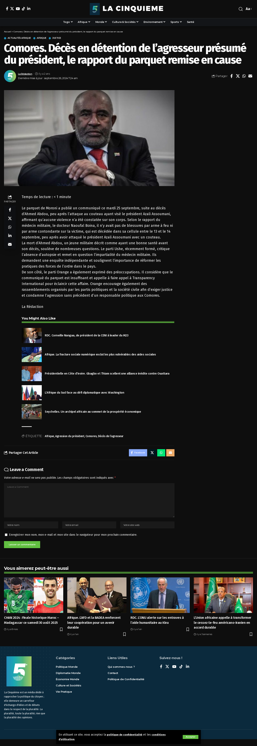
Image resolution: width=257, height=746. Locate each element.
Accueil (7, 31)
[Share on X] (238, 76)
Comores (91, 436)
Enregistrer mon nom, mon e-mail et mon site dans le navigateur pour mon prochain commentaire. (73, 540)
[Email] (250, 76)
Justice (66, 38)
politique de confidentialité (126, 734)
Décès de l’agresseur (110, 436)
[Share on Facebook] (231, 76)
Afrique (49, 38)
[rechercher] (241, 9)
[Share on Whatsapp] (244, 76)
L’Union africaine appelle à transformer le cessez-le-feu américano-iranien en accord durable (222, 629)
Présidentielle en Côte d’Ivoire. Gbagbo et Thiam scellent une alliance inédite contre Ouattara (107, 374)
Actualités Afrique (22, 38)
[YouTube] (18, 8)
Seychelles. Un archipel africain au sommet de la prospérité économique (93, 412)
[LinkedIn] (28, 8)
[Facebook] (7, 8)
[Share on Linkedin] (10, 239)
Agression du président (69, 436)
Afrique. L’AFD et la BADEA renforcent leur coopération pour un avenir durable (94, 629)
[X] (12, 8)
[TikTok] (23, 8)
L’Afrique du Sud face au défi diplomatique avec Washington (84, 393)
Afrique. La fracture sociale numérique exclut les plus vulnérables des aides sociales (100, 355)
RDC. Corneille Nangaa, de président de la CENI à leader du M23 (86, 336)
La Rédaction (26, 74)
